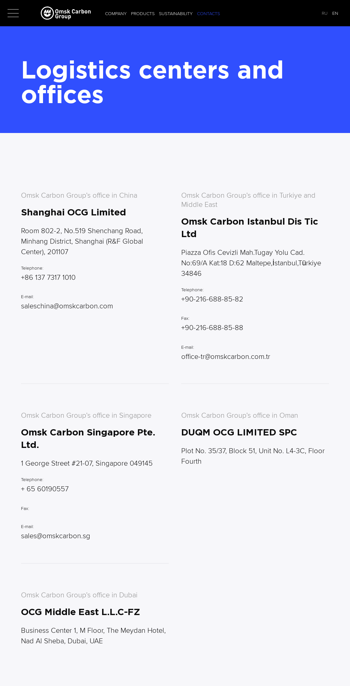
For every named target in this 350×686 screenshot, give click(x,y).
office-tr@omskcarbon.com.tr (225, 356)
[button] (13, 13)
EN (335, 13)
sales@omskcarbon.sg (55, 536)
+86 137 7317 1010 (48, 277)
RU (325, 13)
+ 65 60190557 (45, 489)
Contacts (208, 13)
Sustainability (176, 13)
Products (143, 13)
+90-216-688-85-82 (212, 299)
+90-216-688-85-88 (212, 327)
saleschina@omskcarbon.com (67, 306)
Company (116, 13)
